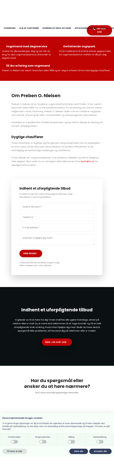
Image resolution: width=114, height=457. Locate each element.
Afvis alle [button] (78, 451)
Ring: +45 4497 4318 (55, 342)
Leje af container (29, 28)
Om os (104, 28)
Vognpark (9, 28)
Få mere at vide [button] (14, 451)
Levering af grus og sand (56, 28)
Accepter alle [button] (100, 451)
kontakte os (87, 161)
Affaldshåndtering (86, 28)
